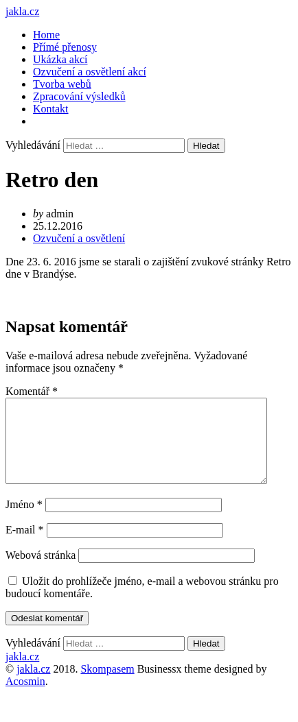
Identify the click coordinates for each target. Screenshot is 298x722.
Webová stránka (40, 571)
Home (46, 34)
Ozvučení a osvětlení (79, 238)
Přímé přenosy (65, 47)
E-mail (24, 546)
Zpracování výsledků (79, 96)
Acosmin (25, 697)
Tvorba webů (62, 84)
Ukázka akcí (60, 59)
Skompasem (107, 685)
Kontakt (51, 109)
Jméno (24, 521)
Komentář (31, 391)
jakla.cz (22, 11)
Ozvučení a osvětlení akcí (89, 71)
